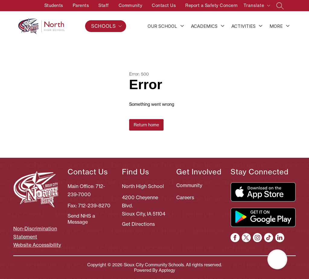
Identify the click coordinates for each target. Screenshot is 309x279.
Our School (162, 26)
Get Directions (138, 224)
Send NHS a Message (81, 219)
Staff (103, 5)
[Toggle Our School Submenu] (182, 26)
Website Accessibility (37, 245)
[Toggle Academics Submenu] (222, 26)
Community (130, 5)
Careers (185, 197)
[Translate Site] (256, 6)
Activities (243, 26)
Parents (81, 5)
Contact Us (164, 5)
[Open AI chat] (277, 259)
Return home (146, 125)
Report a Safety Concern (211, 5)
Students (53, 5)
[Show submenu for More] (276, 26)
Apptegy (167, 270)
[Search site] (280, 5)
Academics (204, 26)
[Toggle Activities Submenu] (260, 26)
